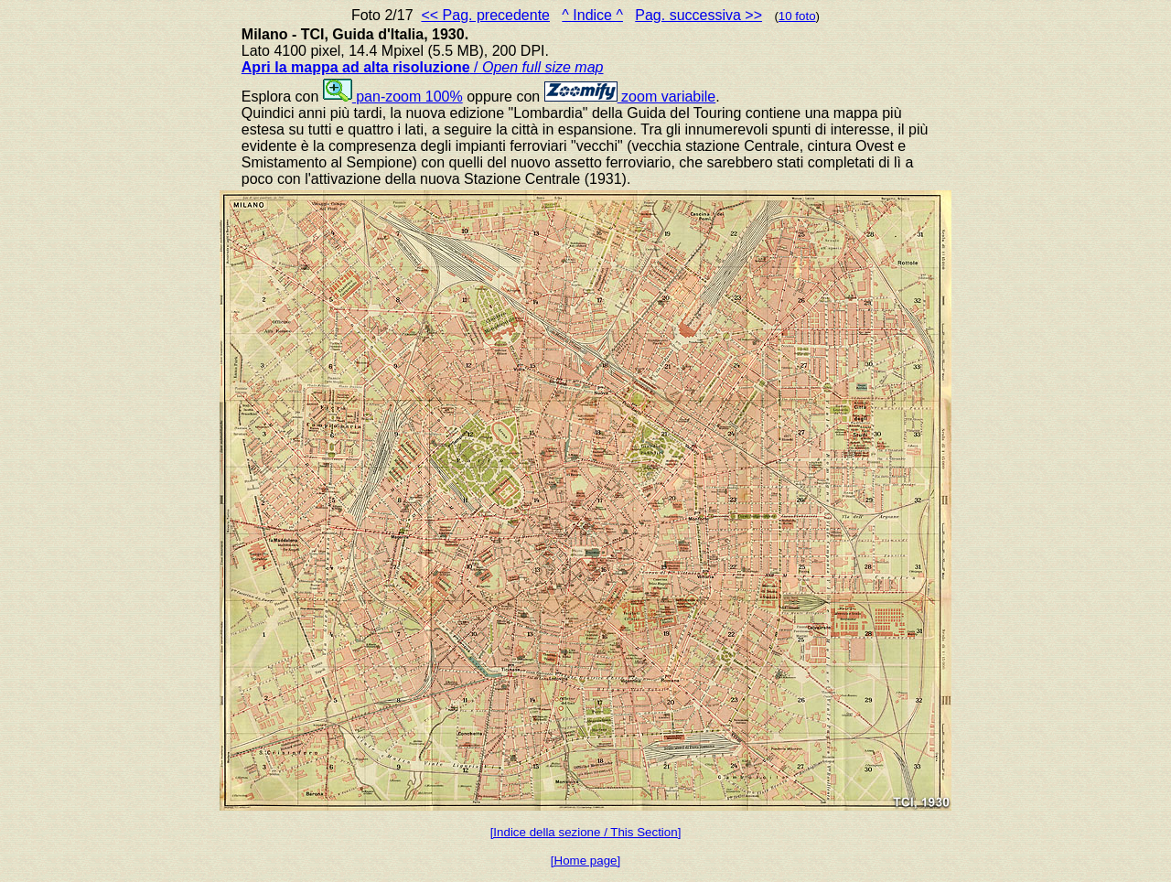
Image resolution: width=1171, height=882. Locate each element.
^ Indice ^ (592, 15)
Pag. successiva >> (698, 15)
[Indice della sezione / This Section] (586, 832)
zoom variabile (630, 96)
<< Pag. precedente (485, 15)
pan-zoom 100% (393, 96)
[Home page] (585, 860)
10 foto (797, 16)
